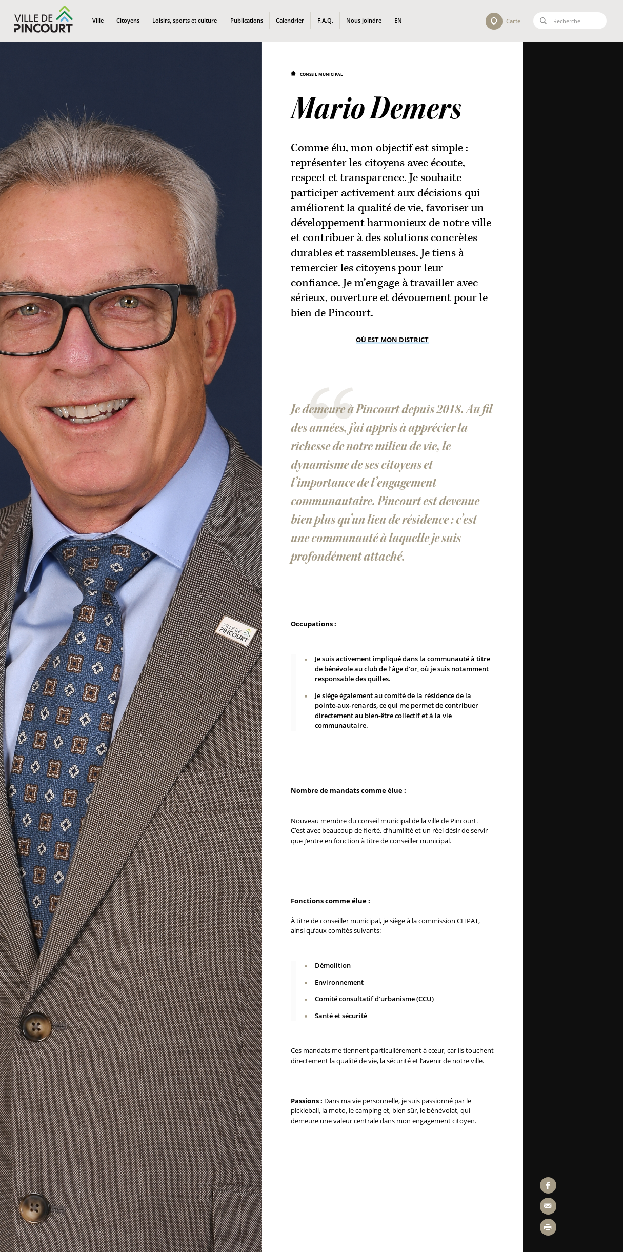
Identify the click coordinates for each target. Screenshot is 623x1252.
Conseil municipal (321, 74)
